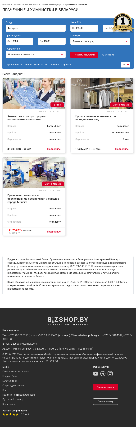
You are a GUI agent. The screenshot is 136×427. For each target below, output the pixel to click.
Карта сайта (8, 404)
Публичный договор (12, 399)
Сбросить (108, 55)
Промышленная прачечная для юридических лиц (96, 117)
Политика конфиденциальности (19, 394)
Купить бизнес (9, 381)
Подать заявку (105, 401)
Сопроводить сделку (13, 385)
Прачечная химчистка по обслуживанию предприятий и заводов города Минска (33, 199)
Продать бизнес (10, 376)
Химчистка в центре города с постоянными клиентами (26, 117)
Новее (28, 64)
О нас (5, 390)
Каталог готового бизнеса (15, 371)
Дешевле (54, 64)
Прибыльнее (40, 64)
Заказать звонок (105, 387)
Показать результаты (84, 55)
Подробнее (54, 149)
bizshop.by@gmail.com (24, 343)
